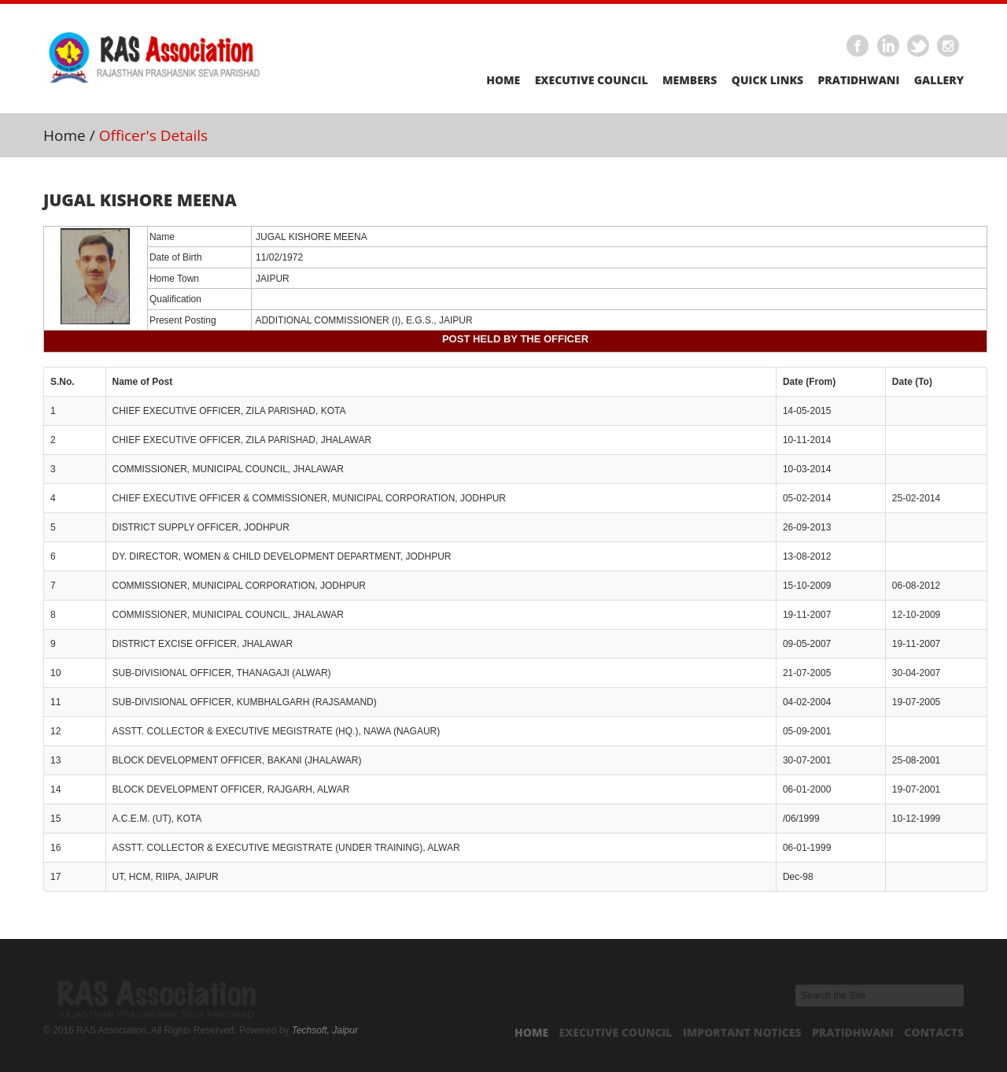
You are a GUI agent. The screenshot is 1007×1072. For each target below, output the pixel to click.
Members (689, 79)
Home (503, 79)
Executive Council (591, 79)
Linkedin (888, 46)
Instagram (949, 46)
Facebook (858, 46)
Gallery (939, 79)
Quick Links (767, 79)
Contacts (934, 1032)
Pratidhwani (858, 79)
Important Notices (742, 1032)
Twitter (919, 46)
